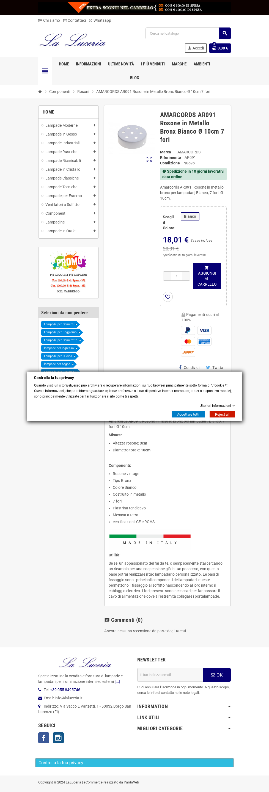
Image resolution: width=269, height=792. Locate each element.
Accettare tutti (188, 414)
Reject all (222, 414)
